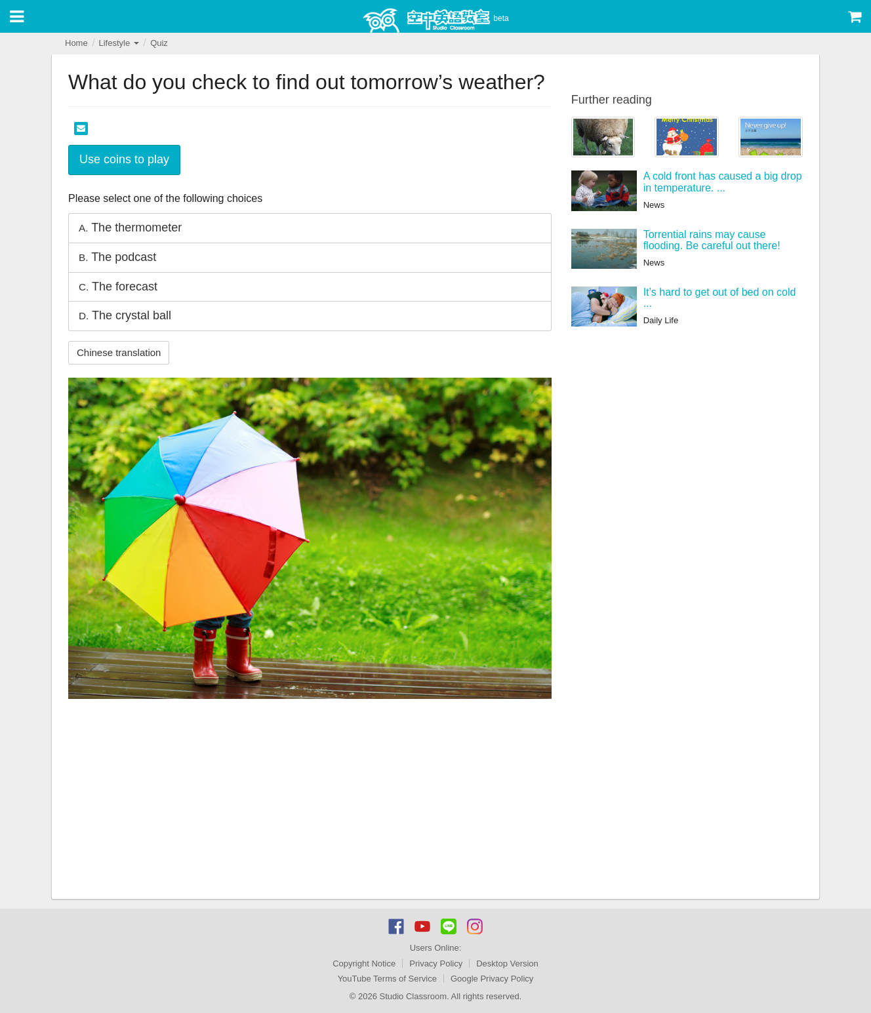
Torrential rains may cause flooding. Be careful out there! (711, 240)
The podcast (117, 257)
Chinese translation (119, 352)
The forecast (118, 286)
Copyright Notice (364, 963)
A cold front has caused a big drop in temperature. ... (722, 181)
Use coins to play (124, 159)
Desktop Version (507, 963)
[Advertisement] (310, 800)
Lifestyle (118, 43)
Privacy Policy (435, 963)
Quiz (159, 43)
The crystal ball (125, 315)
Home (76, 43)
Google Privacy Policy (492, 978)
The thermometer (130, 227)
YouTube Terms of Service (387, 978)
